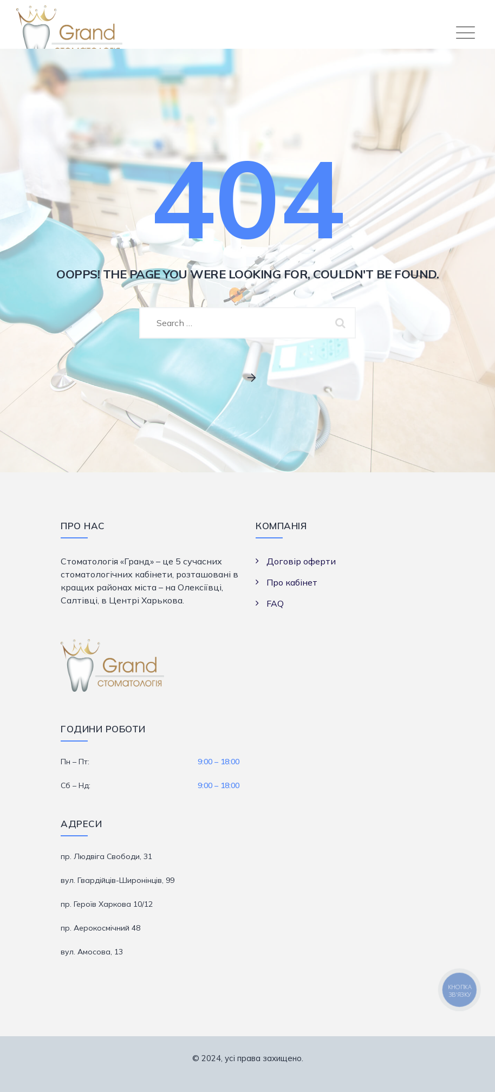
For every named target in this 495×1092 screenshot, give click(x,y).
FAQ (275, 603)
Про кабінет (291, 582)
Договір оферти (301, 561)
